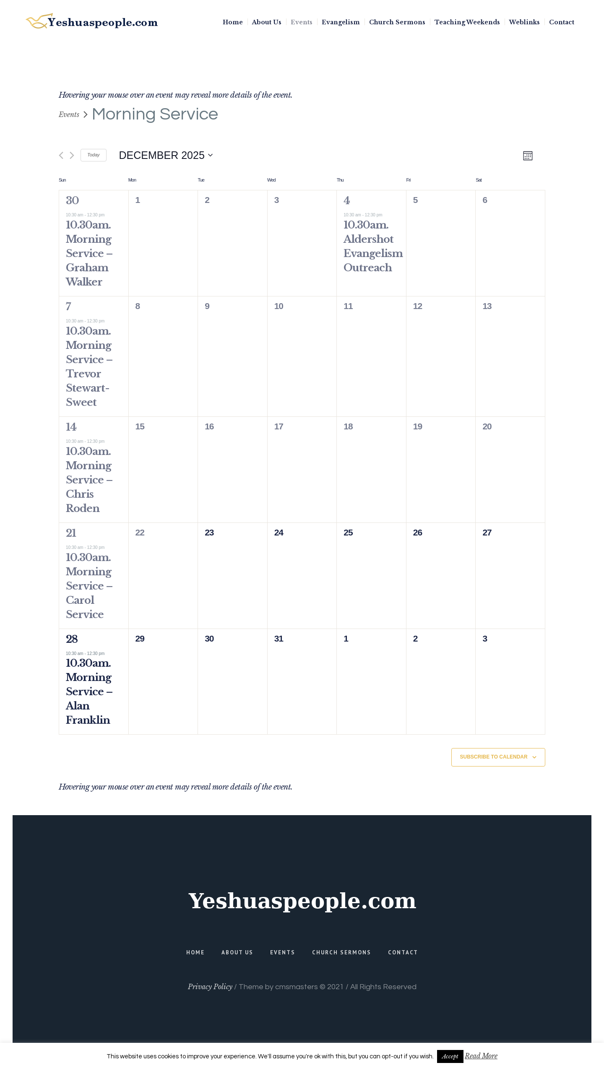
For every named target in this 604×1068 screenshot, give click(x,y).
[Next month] (72, 155)
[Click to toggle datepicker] (166, 155)
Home (195, 952)
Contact (403, 952)
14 (71, 427)
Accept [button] (450, 1056)
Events (69, 114)
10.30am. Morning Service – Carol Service (89, 586)
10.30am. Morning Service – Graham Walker (89, 253)
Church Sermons (341, 952)
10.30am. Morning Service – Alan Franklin (89, 691)
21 (71, 533)
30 (72, 201)
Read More (481, 1056)
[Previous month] (61, 155)
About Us (237, 952)
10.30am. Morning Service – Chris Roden (89, 480)
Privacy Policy (210, 986)
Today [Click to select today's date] (93, 154)
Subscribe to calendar (494, 757)
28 (72, 639)
